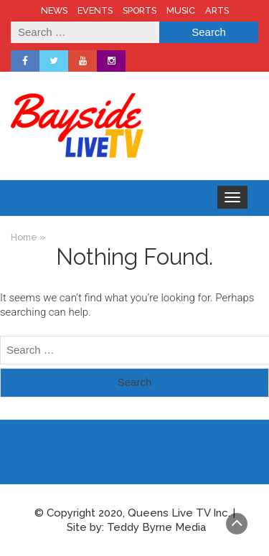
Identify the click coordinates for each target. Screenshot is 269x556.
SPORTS (139, 10)
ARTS (217, 10)
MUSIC (180, 10)
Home (24, 237)
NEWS (54, 10)
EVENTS (95, 10)
